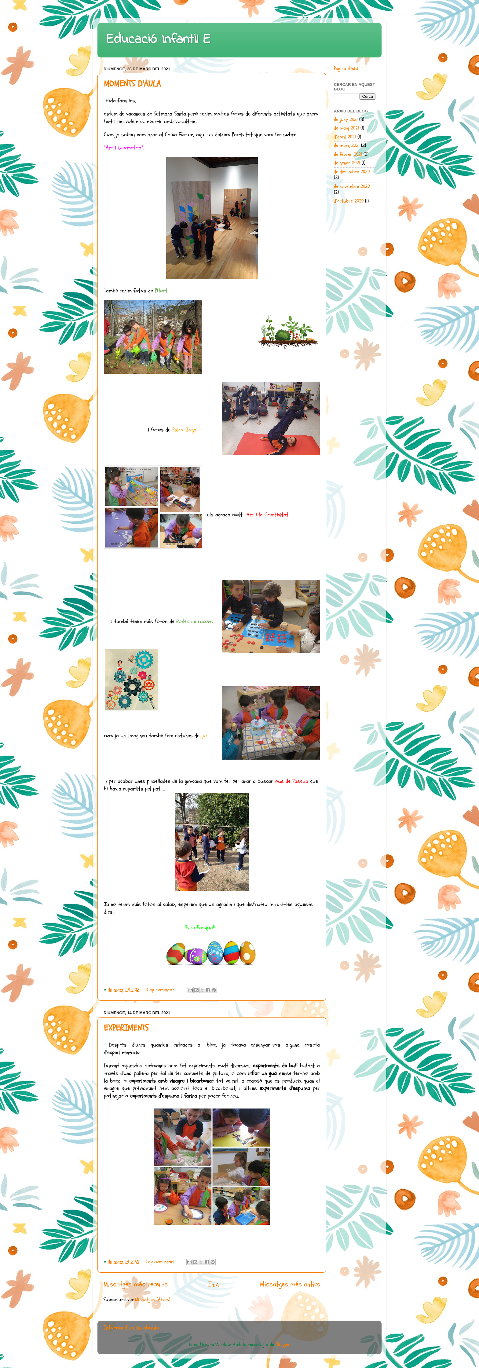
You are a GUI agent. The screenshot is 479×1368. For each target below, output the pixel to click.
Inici (214, 1284)
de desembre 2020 (352, 171)
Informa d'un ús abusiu (131, 1328)
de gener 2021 (347, 163)
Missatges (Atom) (152, 1299)
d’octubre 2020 (349, 201)
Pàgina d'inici (346, 68)
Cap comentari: (162, 989)
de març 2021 (347, 145)
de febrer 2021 (348, 154)
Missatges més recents (136, 1284)
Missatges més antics (290, 1284)
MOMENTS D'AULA (132, 84)
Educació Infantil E (158, 40)
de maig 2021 (346, 128)
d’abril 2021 (345, 137)
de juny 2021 (346, 119)
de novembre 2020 (352, 186)
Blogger (283, 1344)
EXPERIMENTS (126, 1028)
